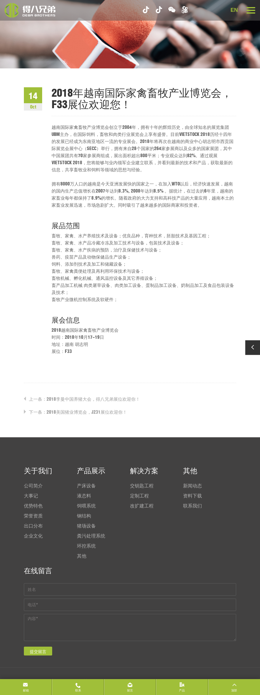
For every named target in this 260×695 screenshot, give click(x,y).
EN (234, 10)
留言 (130, 690)
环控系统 (86, 546)
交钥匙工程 (142, 486)
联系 (78, 690)
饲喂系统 (86, 506)
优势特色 (33, 506)
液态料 (84, 496)
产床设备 (86, 486)
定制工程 (139, 496)
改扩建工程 (142, 506)
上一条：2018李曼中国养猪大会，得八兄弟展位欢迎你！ (84, 399)
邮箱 (26, 690)
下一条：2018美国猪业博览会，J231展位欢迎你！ (78, 412)
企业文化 (33, 536)
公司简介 (33, 486)
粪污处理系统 (91, 536)
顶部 (234, 690)
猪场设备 (86, 526)
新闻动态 (192, 486)
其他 (81, 556)
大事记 (31, 496)
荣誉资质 (33, 516)
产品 (182, 690)
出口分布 (33, 526)
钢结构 (84, 516)
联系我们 (192, 506)
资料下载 (192, 496)
